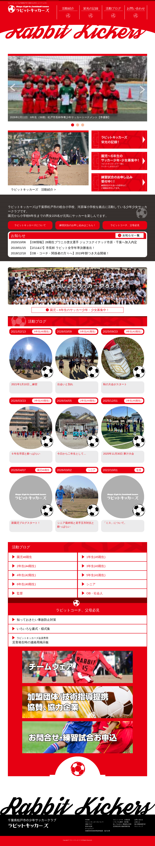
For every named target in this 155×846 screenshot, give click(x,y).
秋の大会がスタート (115, 384)
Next (142, 88)
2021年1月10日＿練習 (24, 384)
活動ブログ (88, 824)
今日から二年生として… (71, 453)
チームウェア (89, 828)
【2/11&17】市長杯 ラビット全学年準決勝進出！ (62, 247)
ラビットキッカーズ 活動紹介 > (33, 189)
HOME (87, 820)
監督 (138, 470)
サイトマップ (138, 826)
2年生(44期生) (87, 400)
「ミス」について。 (115, 522)
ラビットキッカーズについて (30, 225)
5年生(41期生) (87, 331)
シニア (91, 470)
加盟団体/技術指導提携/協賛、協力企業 (97, 831)
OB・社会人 (94, 593)
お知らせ (137, 822)
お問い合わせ (138, 820)
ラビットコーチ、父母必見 (124, 225)
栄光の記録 (88, 826)
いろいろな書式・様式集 (33, 628)
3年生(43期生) (41, 400)
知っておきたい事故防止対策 (36, 619)
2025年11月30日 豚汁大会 (118, 453)
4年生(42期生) (133, 331)
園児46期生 (43, 470)
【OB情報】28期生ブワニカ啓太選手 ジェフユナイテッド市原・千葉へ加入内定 (83, 242)
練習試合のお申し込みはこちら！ (77, 225)
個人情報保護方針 (140, 824)
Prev (12, 88)
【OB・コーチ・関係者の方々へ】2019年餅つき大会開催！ (69, 253)
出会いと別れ (65, 384)
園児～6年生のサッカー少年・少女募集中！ (79, 310)
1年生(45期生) (133, 400)
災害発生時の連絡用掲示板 (121, 826)
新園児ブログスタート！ (25, 522)
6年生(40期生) (41, 331)
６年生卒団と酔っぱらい (25, 453)
